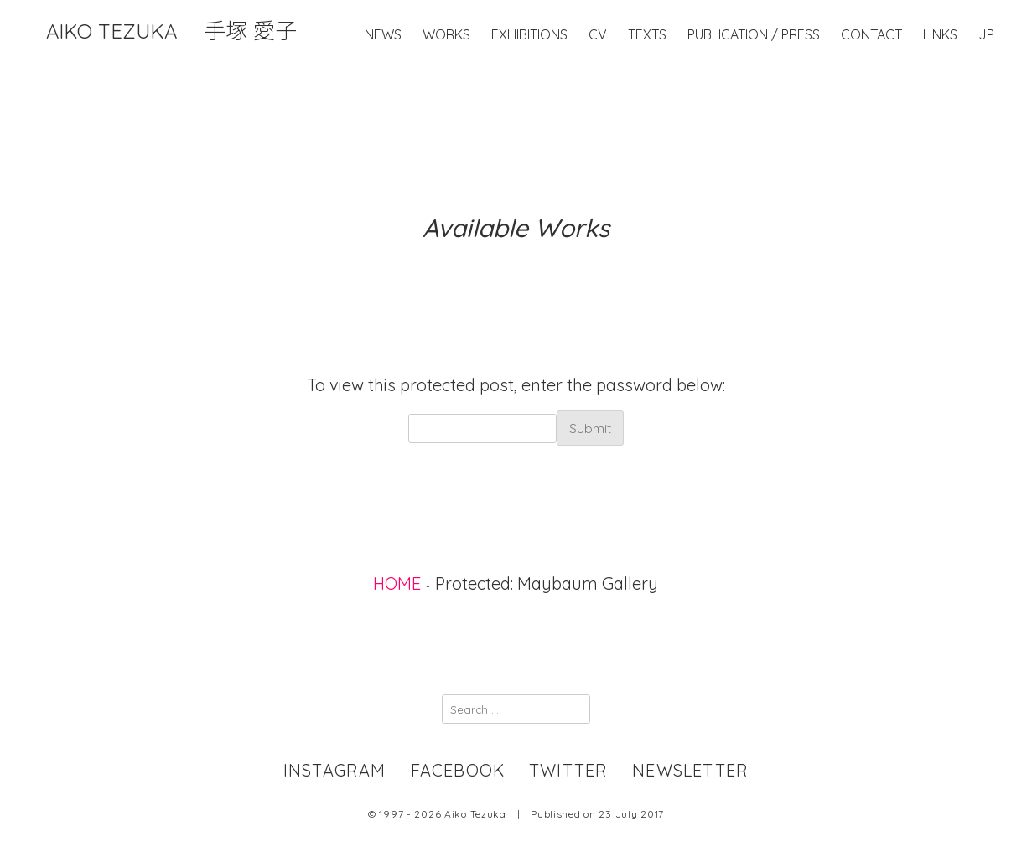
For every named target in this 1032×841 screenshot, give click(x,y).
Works (446, 69)
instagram (334, 770)
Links (940, 69)
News (383, 69)
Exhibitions (529, 69)
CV (598, 69)
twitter (568, 770)
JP (986, 69)
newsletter (690, 770)
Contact (871, 69)
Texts (647, 69)
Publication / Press (753, 69)
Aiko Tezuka (172, 31)
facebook (458, 770)
